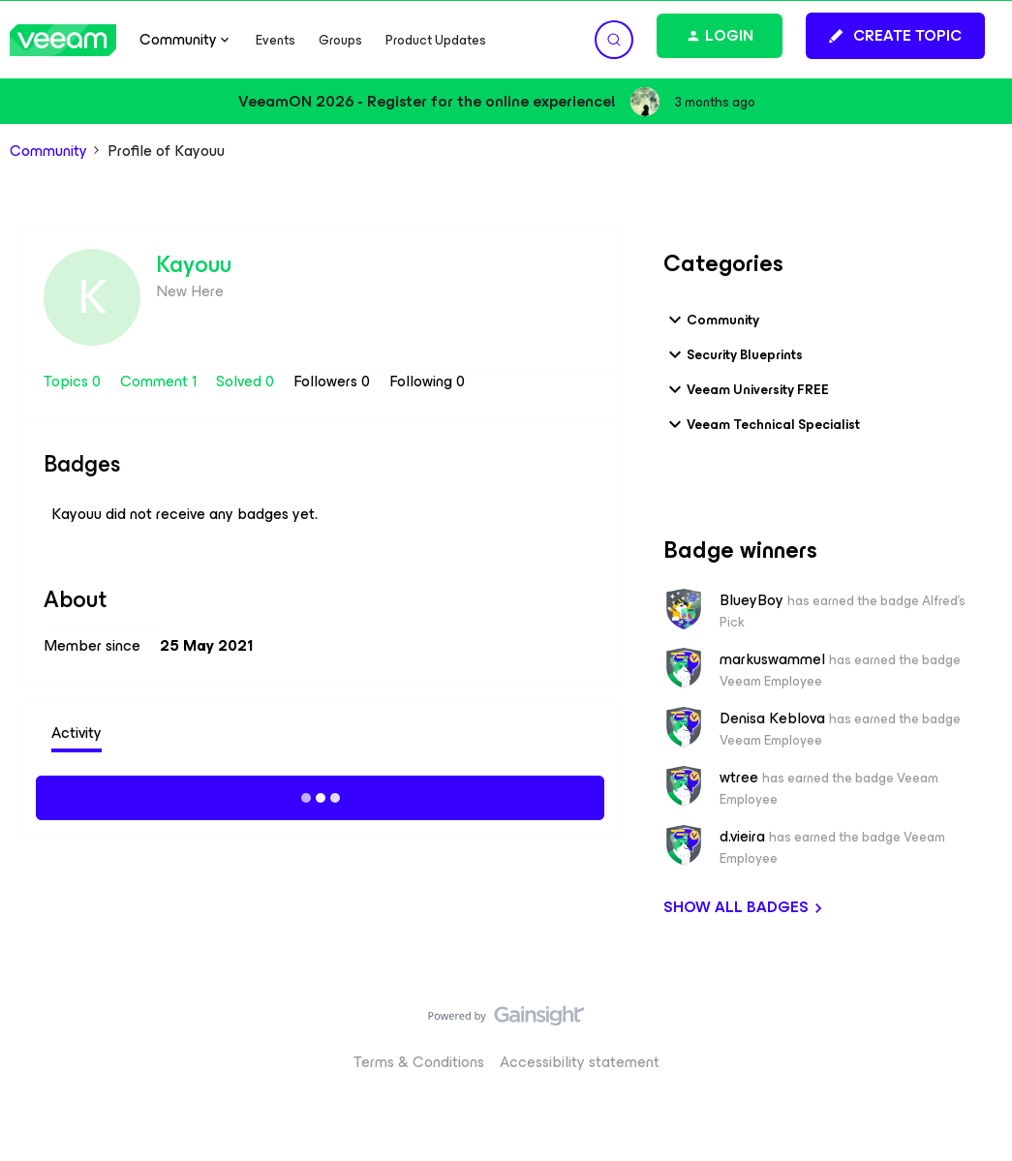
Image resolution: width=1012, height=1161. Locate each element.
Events (275, 40)
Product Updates (435, 40)
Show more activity (320, 795)
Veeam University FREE (746, 389)
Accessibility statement (579, 1062)
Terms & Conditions (418, 1062)
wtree (739, 777)
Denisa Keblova (772, 718)
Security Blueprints (733, 354)
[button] (895, 36)
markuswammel (772, 659)
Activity (76, 732)
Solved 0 (247, 381)
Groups (340, 40)
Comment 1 (160, 381)
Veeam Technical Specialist (761, 424)
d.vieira (742, 836)
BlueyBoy (751, 600)
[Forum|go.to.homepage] (63, 40)
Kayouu (193, 264)
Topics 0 (74, 381)
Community (48, 151)
